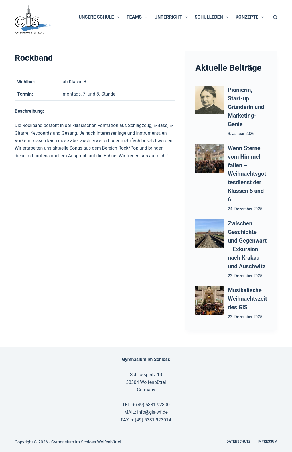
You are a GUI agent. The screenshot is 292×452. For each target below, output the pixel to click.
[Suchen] (275, 17)
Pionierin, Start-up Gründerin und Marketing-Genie (246, 107)
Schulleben (213, 17)
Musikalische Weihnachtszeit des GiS (247, 299)
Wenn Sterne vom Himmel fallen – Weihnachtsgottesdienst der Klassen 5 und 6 (247, 174)
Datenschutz (238, 441)
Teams (138, 17)
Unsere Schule (100, 17)
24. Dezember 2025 (245, 209)
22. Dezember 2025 (245, 275)
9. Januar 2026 (241, 133)
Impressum (267, 441)
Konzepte (251, 17)
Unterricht (172, 17)
